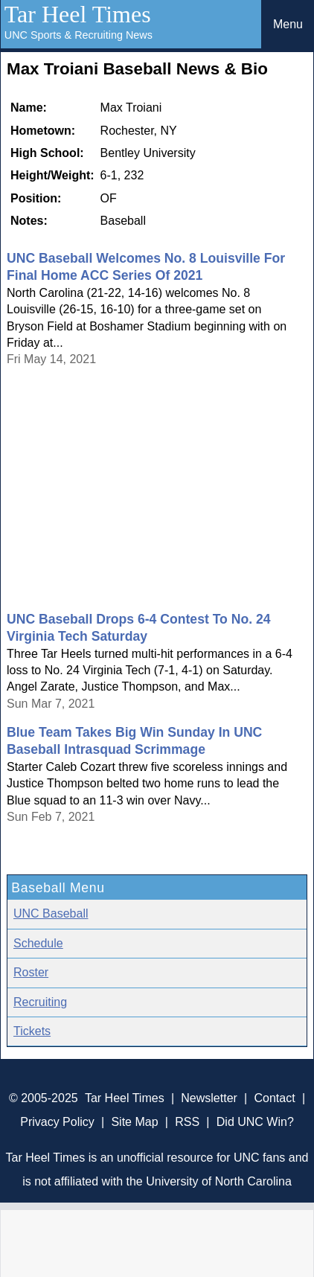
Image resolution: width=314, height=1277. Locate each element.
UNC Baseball (50, 913)
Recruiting (40, 1002)
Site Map (134, 1122)
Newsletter (209, 1098)
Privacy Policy (57, 1122)
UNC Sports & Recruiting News (78, 35)
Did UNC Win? (255, 1122)
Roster (30, 972)
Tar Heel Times (77, 14)
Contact (274, 1098)
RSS (187, 1122)
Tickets (32, 1031)
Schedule (38, 943)
